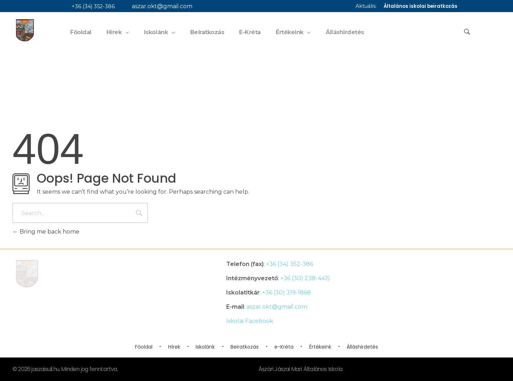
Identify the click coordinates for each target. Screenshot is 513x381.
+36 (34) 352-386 (89, 6)
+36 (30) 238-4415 (305, 278)
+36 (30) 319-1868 (286, 292)
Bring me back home (45, 231)
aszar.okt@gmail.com (158, 6)
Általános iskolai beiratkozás (420, 6)
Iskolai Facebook (249, 321)
